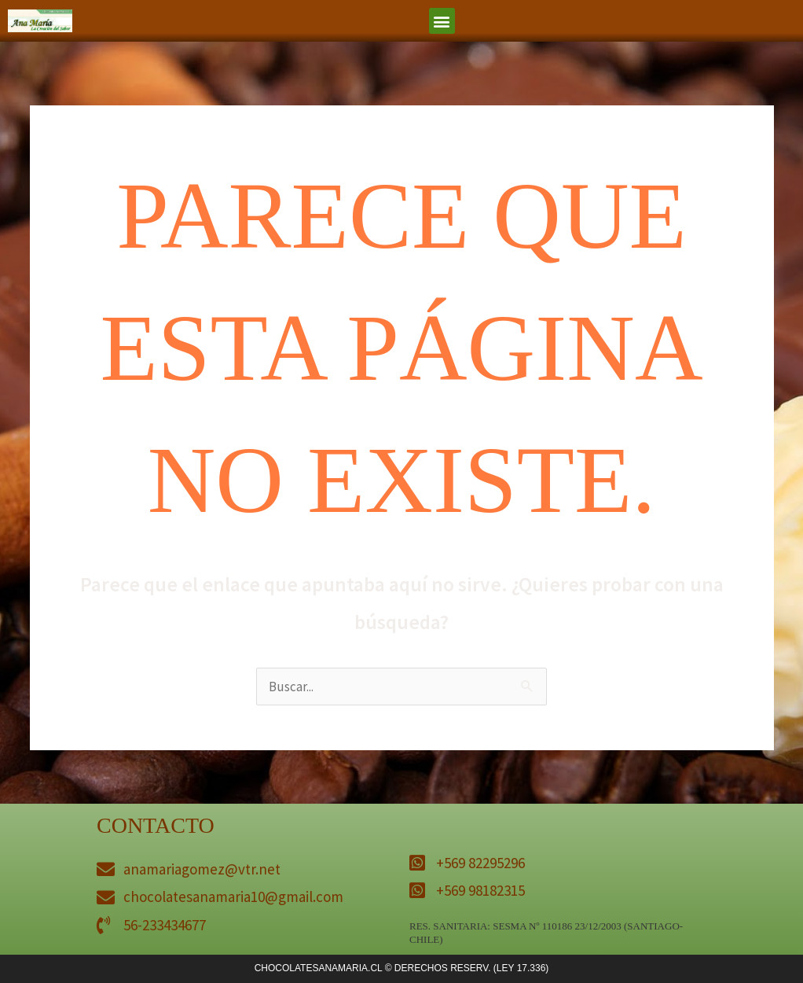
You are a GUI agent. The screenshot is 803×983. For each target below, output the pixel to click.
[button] (442, 21)
